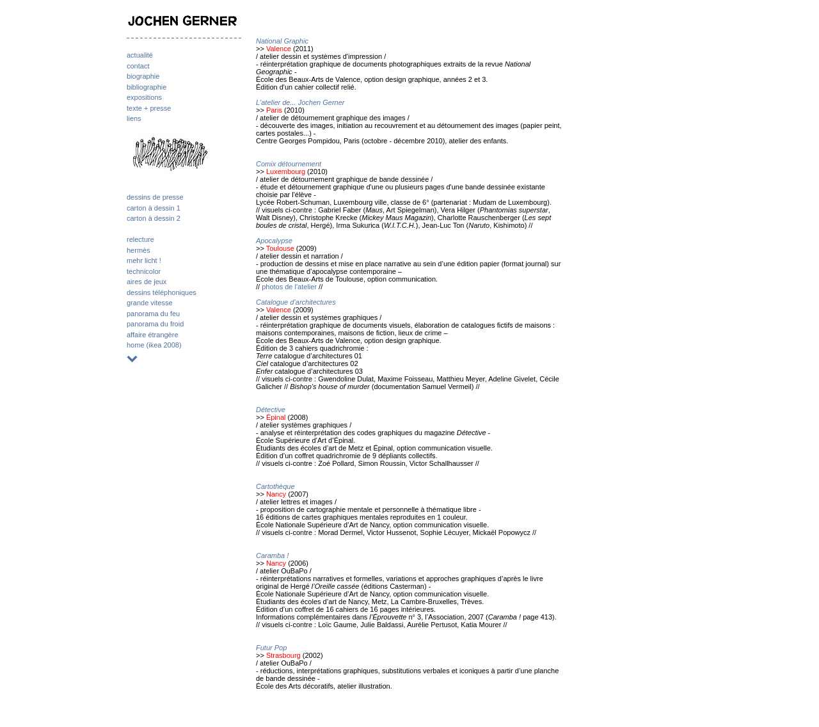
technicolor (144, 271)
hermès (138, 250)
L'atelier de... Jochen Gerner (300, 102)
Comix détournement (288, 164)
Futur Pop (271, 647)
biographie (143, 76)
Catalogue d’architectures (296, 302)
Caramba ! (272, 555)
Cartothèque (275, 486)
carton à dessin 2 (153, 218)
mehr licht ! (144, 260)
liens (134, 118)
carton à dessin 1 (153, 208)
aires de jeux (146, 281)
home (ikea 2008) (154, 345)
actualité (140, 55)
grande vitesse (150, 303)
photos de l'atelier (289, 287)
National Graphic (282, 41)
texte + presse (149, 108)
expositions (144, 97)
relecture (140, 239)
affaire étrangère (153, 335)
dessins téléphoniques (161, 292)
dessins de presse (155, 197)
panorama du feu (153, 313)
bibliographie (146, 87)
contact (138, 66)
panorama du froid (155, 324)
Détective (270, 409)
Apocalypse (274, 240)
